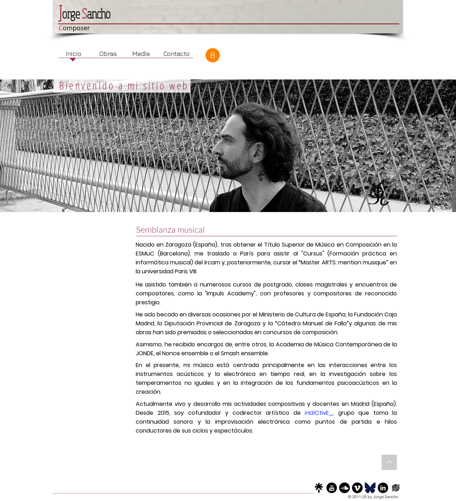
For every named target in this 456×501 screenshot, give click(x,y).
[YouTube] (331, 487)
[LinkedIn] (383, 487)
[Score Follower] (395, 487)
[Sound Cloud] (344, 487)
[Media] (141, 53)
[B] (213, 55)
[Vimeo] (357, 487)
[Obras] (108, 53)
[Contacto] (176, 53)
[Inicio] (73, 53)
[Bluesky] (370, 487)
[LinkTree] (319, 487)
